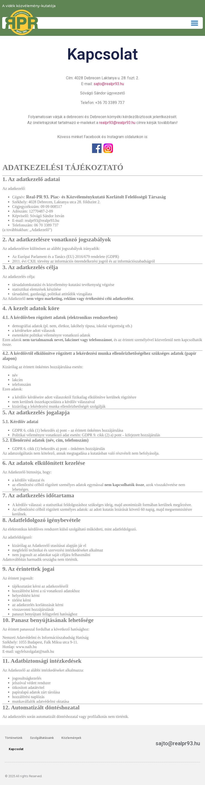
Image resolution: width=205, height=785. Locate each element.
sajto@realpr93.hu (108, 84)
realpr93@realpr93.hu (117, 122)
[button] (194, 23)
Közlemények (71, 738)
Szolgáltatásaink (42, 738)
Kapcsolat (16, 749)
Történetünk (13, 738)
